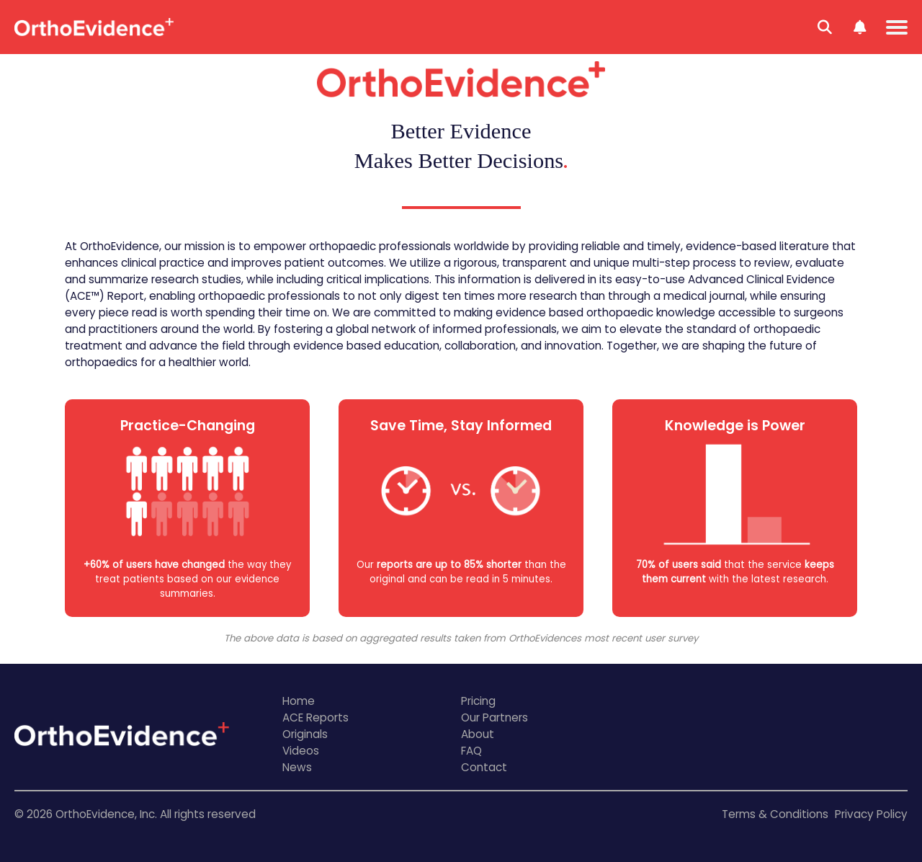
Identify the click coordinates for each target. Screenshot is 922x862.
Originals (305, 734)
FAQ (471, 750)
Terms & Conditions (775, 814)
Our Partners (494, 717)
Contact (484, 767)
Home (298, 700)
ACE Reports (315, 717)
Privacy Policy (871, 814)
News (297, 767)
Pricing (478, 700)
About (477, 734)
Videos (300, 750)
